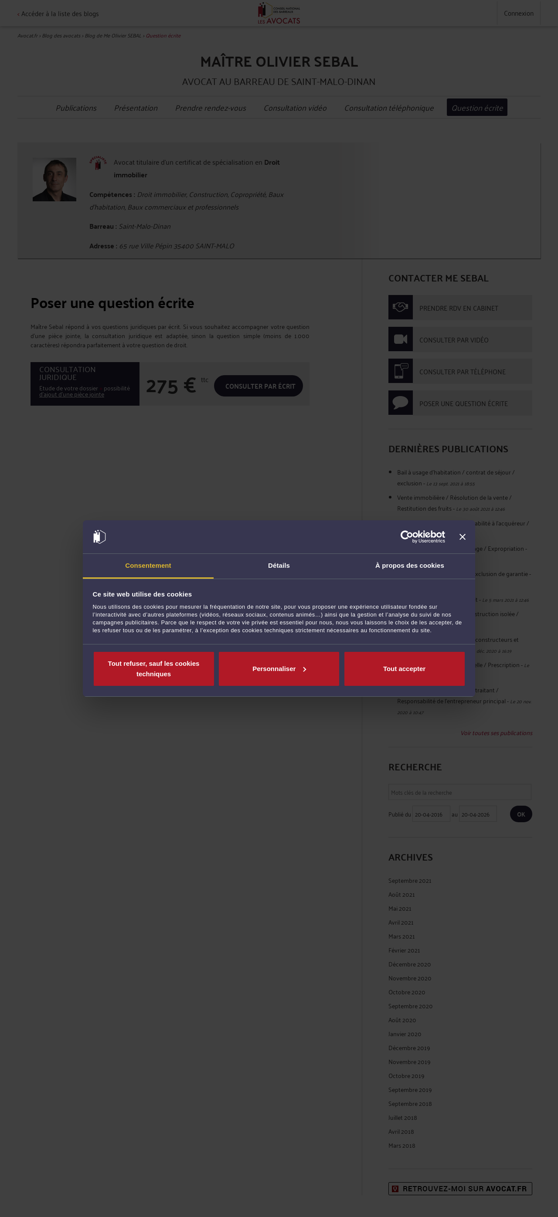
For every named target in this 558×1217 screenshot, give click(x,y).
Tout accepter (404, 668)
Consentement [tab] (148, 565)
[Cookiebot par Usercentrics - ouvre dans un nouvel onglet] (407, 536)
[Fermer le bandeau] (462, 537)
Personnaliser (279, 668)
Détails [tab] (279, 565)
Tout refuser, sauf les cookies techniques (154, 669)
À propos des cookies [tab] (409, 565)
